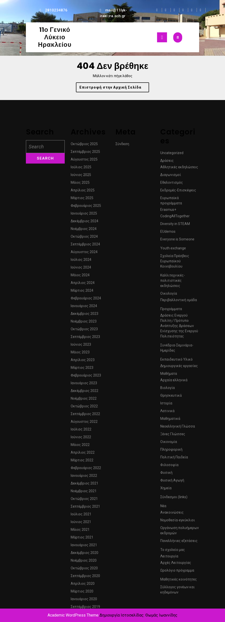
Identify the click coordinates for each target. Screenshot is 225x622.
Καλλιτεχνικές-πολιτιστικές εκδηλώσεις (172, 374)
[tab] (162, 37)
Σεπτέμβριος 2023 (85, 430)
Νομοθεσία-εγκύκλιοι (177, 614)
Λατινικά (167, 505)
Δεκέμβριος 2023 (84, 407)
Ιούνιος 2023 (81, 438)
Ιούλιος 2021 (81, 608)
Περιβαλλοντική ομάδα (178, 394)
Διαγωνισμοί (170, 268)
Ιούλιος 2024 (81, 353)
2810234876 (56, 10)
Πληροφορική (171, 543)
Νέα (163, 600)
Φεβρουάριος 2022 (86, 562)
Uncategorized (171, 247)
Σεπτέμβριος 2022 (85, 508)
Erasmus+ (168, 303)
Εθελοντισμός (171, 276)
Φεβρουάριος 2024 (86, 392)
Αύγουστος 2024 (84, 346)
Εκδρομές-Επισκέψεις (178, 284)
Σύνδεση (122, 238)
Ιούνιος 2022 (81, 531)
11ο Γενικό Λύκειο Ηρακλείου (54, 37)
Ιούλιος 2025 (81, 261)
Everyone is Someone (177, 333)
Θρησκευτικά (171, 489)
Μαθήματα (168, 467)
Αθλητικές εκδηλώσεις (179, 261)
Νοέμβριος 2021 (84, 585)
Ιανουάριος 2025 (84, 307)
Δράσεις (167, 254)
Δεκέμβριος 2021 (84, 577)
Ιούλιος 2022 (81, 523)
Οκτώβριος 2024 (84, 330)
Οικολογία (168, 387)
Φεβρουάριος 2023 (86, 469)
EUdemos (167, 325)
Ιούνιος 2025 (81, 268)
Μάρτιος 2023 (82, 461)
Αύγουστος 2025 (84, 253)
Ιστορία (166, 497)
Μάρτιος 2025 (82, 292)
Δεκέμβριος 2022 (84, 484)
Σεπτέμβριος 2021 (85, 600)
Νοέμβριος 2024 (84, 322)
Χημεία (165, 582)
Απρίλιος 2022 (83, 546)
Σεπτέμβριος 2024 (85, 338)
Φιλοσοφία (169, 559)
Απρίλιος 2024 (83, 376)
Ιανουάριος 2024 (84, 400)
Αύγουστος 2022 (84, 515)
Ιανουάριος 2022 (84, 569)
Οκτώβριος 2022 (84, 500)
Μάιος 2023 (80, 446)
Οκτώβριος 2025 (84, 238)
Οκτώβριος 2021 (84, 592)
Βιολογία (167, 481)
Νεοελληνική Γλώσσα (177, 520)
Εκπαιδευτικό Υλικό (176, 453)
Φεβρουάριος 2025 (86, 299)
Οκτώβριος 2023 (84, 423)
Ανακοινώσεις (172, 606)
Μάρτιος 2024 (82, 384)
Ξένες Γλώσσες (172, 528)
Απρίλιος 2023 (83, 454)
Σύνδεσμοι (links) (173, 591)
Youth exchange (173, 342)
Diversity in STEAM (175, 317)
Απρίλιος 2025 (83, 284)
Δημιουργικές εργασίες (179, 460)
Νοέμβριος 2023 (84, 415)
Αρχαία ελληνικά (173, 474)
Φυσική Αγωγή (172, 574)
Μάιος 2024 (80, 369)
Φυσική (166, 566)
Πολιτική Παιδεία (174, 551)
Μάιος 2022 (80, 538)
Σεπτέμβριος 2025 (85, 245)
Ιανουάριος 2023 (84, 477)
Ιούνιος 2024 (81, 361)
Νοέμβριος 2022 (84, 492)
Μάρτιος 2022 (82, 554)
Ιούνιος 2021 (81, 616)
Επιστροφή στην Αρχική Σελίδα (114, 88)
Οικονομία (168, 535)
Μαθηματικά (170, 512)
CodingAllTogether (175, 310)
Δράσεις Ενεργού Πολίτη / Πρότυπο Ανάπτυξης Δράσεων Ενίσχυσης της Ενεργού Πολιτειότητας (179, 419)
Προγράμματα (171, 403)
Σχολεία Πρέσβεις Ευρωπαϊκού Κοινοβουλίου (174, 355)
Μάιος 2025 (80, 276)
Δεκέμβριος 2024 (84, 315)
